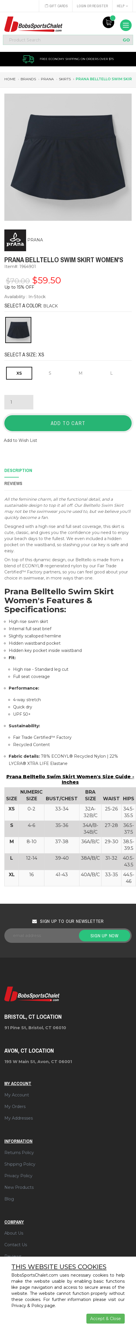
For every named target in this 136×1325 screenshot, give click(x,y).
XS (19, 373)
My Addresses (18, 1118)
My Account (16, 1095)
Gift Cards (56, 6)
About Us (13, 1233)
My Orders (15, 1106)
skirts (65, 79)
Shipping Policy (19, 1164)
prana (47, 79)
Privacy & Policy (27, 1305)
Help (122, 6)
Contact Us (15, 1244)
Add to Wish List (20, 440)
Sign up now (104, 935)
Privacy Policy (18, 1175)
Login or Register (92, 6)
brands (28, 79)
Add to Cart (68, 423)
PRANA (35, 240)
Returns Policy (19, 1152)
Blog (9, 1199)
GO (126, 40)
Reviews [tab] (13, 483)
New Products (19, 1187)
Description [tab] (18, 470)
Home (10, 79)
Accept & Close (105, 1318)
